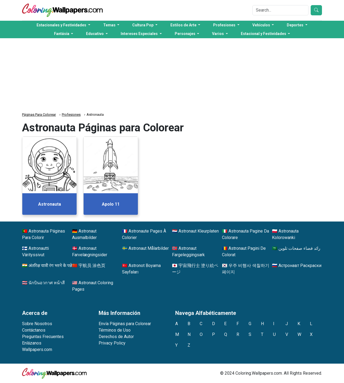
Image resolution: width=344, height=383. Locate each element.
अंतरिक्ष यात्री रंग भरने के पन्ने (50, 265)
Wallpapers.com (37, 349)
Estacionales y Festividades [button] (62, 25)
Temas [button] (109, 25)
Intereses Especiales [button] (140, 33)
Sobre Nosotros (37, 323)
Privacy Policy (112, 343)
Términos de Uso (115, 330)
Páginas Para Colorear (39, 115)
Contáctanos (33, 330)
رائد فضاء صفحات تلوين (299, 248)
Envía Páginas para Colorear (125, 323)
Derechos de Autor (116, 336)
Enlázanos (31, 343)
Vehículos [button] (261, 25)
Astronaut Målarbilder (148, 248)
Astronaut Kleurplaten (198, 231)
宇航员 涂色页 (91, 265)
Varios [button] (218, 33)
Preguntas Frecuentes (43, 336)
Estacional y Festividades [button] (264, 33)
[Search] (280, 10)
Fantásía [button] (62, 33)
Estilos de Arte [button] (183, 25)
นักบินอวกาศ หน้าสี (46, 282)
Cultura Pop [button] (143, 25)
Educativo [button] (95, 33)
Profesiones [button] (224, 25)
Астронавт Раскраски (299, 265)
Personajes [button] (185, 33)
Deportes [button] (295, 25)
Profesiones (71, 115)
